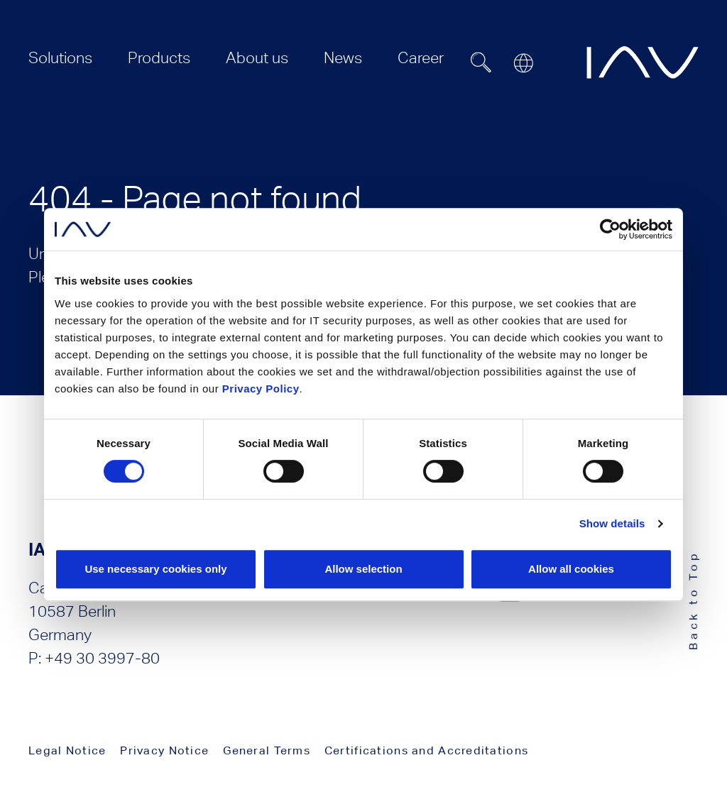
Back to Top (693, 600)
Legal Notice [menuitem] (67, 750)
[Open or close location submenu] (523, 63)
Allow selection (363, 569)
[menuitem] (60, 58)
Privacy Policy (261, 389)
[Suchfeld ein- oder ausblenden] (481, 62)
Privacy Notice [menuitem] (164, 750)
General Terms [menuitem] (266, 750)
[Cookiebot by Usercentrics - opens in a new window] (610, 229)
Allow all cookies (571, 569)
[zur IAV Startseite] (642, 62)
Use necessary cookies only (155, 569)
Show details (612, 523)
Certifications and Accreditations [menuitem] (426, 750)
